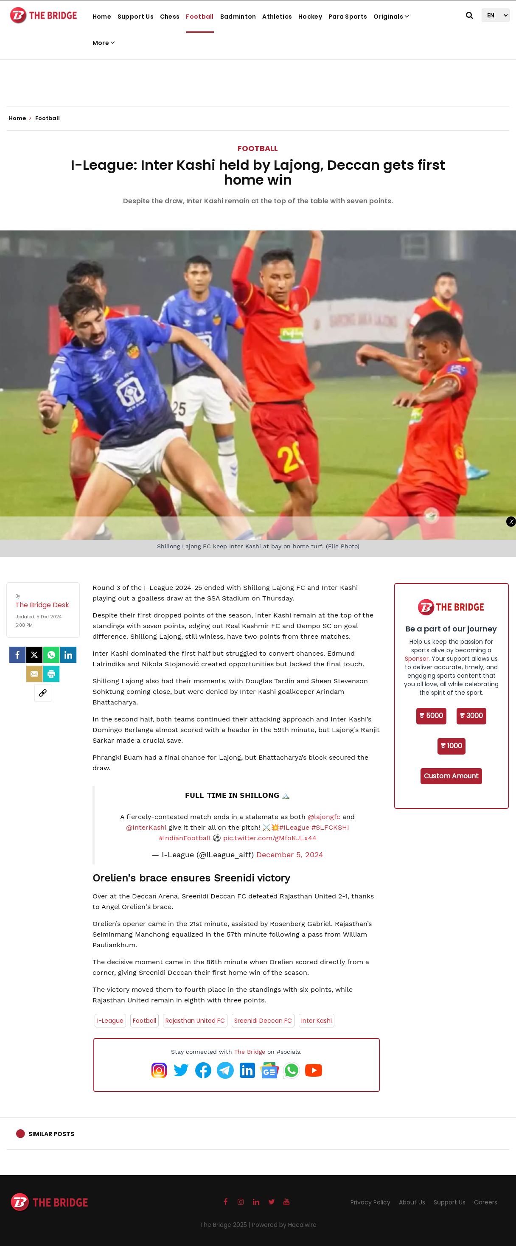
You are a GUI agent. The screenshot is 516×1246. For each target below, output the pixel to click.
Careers (485, 1202)
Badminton (238, 16)
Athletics (277, 16)
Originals (391, 16)
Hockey (310, 16)
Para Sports (347, 16)
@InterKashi (146, 827)
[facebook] (17, 654)
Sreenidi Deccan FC (263, 1020)
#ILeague (294, 827)
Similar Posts (51, 1134)
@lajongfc (324, 817)
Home (102, 16)
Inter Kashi (316, 1020)
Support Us (136, 16)
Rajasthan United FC (195, 1020)
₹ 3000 (471, 716)
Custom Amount (451, 776)
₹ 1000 (451, 746)
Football (199, 16)
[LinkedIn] (68, 654)
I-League (110, 1020)
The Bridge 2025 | (226, 1225)
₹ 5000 (431, 716)
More (104, 43)
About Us (412, 1202)
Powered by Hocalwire (284, 1225)
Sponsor (417, 658)
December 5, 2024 (289, 854)
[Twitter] (34, 654)
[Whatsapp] (51, 654)
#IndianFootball (184, 838)
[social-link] (42, 693)
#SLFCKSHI (330, 827)
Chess (170, 16)
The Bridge (249, 1051)
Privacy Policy (370, 1202)
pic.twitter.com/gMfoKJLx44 (270, 838)
